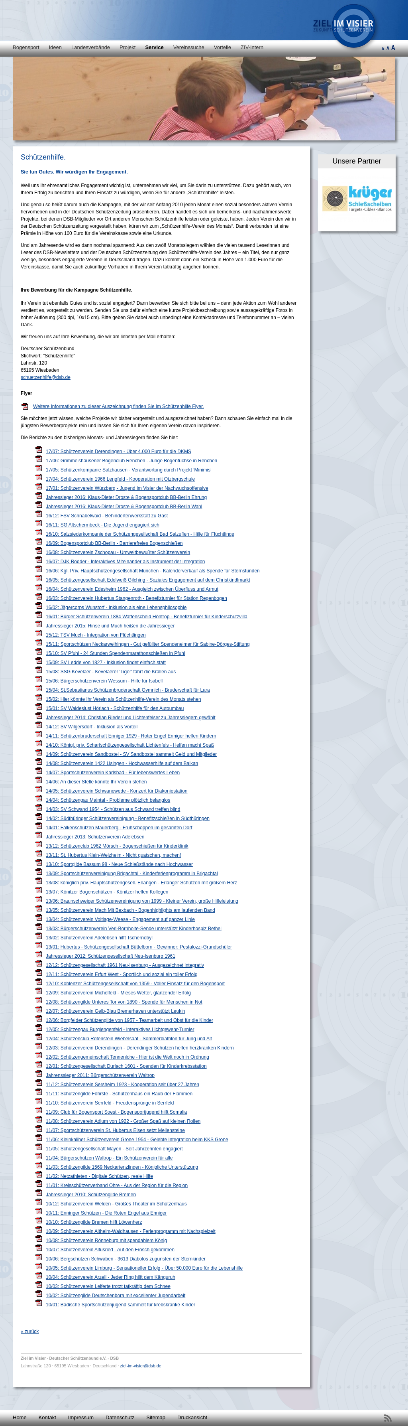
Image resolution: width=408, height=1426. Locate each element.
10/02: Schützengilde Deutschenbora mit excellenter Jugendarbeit (115, 1295)
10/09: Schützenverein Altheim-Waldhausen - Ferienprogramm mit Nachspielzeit (131, 1231)
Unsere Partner (356, 161)
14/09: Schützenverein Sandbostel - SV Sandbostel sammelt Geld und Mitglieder (131, 754)
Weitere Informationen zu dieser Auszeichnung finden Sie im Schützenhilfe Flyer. (118, 406)
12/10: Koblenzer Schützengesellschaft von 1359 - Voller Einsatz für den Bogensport (135, 983)
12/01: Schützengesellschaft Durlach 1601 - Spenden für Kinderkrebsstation (126, 1066)
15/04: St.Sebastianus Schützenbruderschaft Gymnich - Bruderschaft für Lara (128, 690)
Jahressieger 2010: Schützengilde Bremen (91, 1194)
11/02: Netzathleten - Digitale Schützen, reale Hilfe (99, 1176)
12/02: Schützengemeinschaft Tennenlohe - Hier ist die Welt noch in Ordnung (127, 1057)
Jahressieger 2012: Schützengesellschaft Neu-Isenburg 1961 (110, 956)
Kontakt (47, 1417)
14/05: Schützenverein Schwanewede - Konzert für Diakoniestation (117, 791)
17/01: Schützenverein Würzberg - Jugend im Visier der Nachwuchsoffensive (127, 488)
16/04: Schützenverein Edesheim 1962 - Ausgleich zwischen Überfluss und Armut (132, 589)
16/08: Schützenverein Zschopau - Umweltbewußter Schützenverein (118, 552)
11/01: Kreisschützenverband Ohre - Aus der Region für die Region (117, 1185)
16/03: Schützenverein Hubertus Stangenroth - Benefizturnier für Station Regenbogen (136, 598)
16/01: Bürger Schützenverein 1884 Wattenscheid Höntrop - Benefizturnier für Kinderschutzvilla (146, 616)
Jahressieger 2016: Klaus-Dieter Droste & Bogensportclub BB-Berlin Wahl (124, 506)
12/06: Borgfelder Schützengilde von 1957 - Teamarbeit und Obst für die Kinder (129, 1020)
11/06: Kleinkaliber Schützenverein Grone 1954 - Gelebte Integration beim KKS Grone (137, 1139)
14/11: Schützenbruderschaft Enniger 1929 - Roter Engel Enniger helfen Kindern (131, 736)
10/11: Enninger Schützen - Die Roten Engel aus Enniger (106, 1213)
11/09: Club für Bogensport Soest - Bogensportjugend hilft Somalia (116, 1112)
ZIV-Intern (252, 47)
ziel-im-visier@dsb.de (140, 1365)
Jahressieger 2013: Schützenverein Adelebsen (95, 837)
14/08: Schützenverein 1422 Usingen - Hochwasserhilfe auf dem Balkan (122, 763)
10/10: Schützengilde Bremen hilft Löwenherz (94, 1222)
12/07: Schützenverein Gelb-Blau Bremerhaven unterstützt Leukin (115, 1011)
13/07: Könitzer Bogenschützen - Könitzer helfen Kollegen (107, 892)
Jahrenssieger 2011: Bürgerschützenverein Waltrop (100, 1075)
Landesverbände (90, 47)
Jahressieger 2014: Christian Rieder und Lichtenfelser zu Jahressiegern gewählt (131, 717)
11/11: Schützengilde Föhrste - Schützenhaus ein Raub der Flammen (119, 1094)
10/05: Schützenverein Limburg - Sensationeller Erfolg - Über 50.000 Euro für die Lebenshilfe (144, 1268)
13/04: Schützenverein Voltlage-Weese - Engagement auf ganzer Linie (120, 919)
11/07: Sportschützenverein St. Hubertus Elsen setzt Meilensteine (115, 1130)
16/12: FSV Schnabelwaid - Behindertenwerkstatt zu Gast (107, 516)
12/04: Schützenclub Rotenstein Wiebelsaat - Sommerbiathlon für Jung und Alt (129, 1038)
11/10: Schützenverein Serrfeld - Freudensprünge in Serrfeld (110, 1103)
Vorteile (222, 47)
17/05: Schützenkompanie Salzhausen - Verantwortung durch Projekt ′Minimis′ (128, 470)
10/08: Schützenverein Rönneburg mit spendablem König (106, 1240)
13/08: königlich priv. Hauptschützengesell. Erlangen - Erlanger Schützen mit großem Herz (141, 883)
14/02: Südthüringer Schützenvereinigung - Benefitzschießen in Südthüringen (128, 818)
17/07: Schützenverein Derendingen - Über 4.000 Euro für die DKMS (118, 451)
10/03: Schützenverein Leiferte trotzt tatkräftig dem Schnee (108, 1286)
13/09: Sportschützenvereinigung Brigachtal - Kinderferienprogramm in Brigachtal (132, 873)
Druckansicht (192, 1417)
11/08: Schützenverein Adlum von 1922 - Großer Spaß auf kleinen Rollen (123, 1121)
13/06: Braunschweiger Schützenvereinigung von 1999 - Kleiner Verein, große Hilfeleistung (142, 901)
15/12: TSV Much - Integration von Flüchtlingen (96, 635)
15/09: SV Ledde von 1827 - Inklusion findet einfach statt (106, 662)
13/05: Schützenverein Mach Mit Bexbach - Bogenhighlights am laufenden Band (130, 910)
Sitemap (155, 1417)
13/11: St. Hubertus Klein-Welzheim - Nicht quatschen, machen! (113, 855)
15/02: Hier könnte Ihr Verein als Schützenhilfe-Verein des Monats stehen (123, 699)
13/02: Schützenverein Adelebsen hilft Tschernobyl (99, 938)
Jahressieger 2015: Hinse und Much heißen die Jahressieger (110, 626)
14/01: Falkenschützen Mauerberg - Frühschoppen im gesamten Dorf (119, 827)
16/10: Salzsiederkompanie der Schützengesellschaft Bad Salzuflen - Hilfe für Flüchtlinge (140, 534)
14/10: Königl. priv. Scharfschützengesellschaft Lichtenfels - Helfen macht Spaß (130, 745)
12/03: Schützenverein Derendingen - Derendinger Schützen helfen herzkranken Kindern (140, 1048)
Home (20, 1417)
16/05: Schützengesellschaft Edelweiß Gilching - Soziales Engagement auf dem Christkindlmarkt (148, 580)
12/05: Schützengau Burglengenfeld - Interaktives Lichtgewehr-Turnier (120, 1029)
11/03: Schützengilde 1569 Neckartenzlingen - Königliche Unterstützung (122, 1167)
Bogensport (26, 47)
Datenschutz (120, 1417)
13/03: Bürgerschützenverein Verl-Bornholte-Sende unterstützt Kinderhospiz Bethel (134, 928)
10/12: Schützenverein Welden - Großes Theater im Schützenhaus (116, 1204)
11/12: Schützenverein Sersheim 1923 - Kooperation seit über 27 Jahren (122, 1084)
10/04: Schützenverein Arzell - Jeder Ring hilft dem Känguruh (110, 1277)
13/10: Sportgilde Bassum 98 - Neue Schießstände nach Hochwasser (119, 864)
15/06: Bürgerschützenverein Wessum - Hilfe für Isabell (104, 681)
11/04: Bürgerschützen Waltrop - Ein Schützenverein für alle (109, 1158)
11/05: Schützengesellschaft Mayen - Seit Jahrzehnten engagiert (114, 1149)
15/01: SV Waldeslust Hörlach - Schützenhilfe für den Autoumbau (115, 708)
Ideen (55, 47)
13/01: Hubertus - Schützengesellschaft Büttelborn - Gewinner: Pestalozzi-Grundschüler (139, 947)
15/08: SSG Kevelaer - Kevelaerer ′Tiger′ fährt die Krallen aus (111, 672)
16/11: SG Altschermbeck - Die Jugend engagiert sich (102, 525)
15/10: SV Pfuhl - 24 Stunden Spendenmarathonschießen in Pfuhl (115, 653)
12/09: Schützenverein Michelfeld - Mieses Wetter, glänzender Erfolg (118, 993)
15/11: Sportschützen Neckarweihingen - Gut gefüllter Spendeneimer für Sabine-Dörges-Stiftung (148, 644)
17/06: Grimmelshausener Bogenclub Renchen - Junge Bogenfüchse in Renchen (131, 460)
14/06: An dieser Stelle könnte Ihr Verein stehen (96, 782)
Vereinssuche (188, 47)
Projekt (127, 47)
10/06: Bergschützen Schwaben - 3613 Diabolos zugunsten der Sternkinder (126, 1259)
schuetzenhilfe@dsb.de (46, 377)
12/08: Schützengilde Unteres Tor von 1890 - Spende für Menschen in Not (124, 1002)
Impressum (81, 1417)
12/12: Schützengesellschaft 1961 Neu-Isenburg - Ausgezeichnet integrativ (125, 965)
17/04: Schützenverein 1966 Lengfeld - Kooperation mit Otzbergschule (120, 479)
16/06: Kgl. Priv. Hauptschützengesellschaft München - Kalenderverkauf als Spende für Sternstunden (153, 571)
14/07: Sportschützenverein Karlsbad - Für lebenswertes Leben (113, 772)
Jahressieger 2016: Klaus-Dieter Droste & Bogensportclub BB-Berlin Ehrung (126, 497)
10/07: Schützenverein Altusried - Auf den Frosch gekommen (110, 1249)
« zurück (30, 1331)
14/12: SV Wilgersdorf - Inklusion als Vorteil (91, 727)
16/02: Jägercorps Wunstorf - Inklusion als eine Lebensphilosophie (116, 607)
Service (154, 47)
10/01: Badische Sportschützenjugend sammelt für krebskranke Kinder (120, 1305)
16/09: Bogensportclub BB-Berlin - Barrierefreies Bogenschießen (114, 543)
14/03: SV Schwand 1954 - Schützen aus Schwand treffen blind (113, 809)
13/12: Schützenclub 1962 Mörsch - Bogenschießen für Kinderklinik (117, 846)
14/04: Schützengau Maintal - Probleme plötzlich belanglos (108, 800)
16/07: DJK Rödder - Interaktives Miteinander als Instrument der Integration (125, 561)
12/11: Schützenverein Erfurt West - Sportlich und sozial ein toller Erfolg (122, 974)
